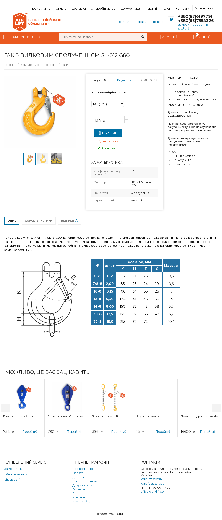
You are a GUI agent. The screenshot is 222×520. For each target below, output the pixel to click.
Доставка (79, 8)
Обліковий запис (16, 474)
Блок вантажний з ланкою (66, 416)
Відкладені (12, 479)
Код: (144, 80)
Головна (10, 64)
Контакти (182, 8)
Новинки (123, 21)
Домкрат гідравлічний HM (199, 416)
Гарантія (152, 8)
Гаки (65, 64)
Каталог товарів (24, 37)
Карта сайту (81, 501)
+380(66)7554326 (196, 21)
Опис (12, 220)
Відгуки (69, 220)
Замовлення (13, 468)
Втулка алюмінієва (149, 416)
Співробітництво (103, 8)
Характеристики (38, 220)
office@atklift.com (154, 491)
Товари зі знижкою (149, 21)
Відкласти (123, 80)
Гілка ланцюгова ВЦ (106, 416)
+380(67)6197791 (195, 16)
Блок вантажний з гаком (21, 416)
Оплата (61, 8)
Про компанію (40, 8)
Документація (131, 8)
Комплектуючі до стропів (38, 64)
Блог (167, 8)
